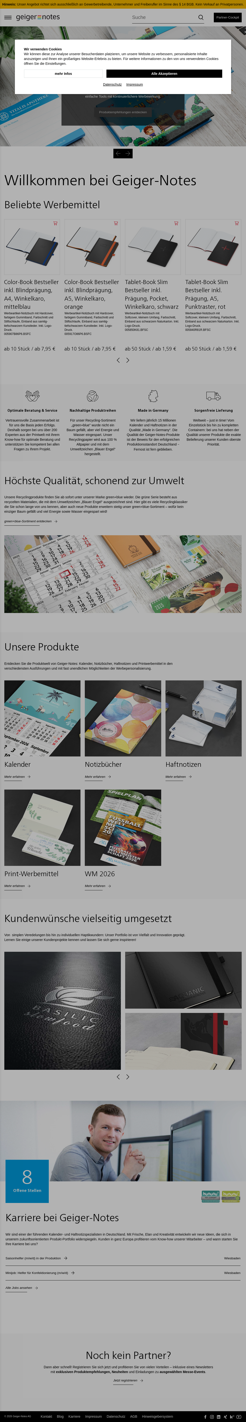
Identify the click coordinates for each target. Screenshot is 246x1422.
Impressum (134, 84)
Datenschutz (112, 84)
